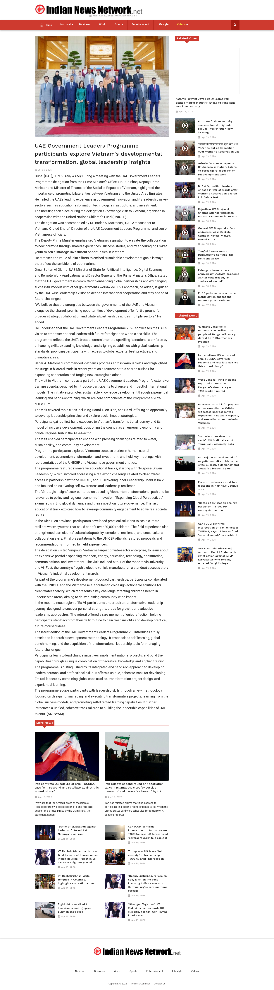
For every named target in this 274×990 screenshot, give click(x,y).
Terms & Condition (140, 983)
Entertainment (154, 971)
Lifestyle (177, 971)
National (80, 971)
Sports (133, 971)
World (117, 971)
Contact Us (160, 983)
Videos (195, 971)
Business (99, 971)
